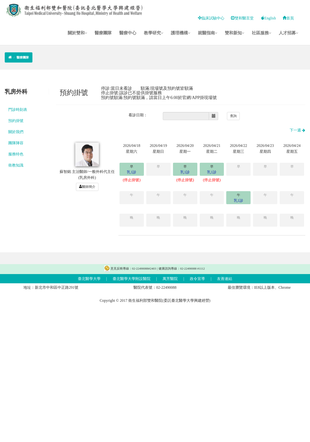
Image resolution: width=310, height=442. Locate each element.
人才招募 (288, 33)
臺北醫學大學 (89, 279)
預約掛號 (15, 121)
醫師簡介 (87, 187)
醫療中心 (127, 33)
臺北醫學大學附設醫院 (132, 279)
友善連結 (224, 279)
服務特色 (15, 154)
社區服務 (261, 33)
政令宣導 (197, 279)
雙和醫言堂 (242, 18)
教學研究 (153, 33)
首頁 (288, 18)
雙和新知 (234, 33)
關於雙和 (77, 33)
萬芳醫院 (170, 279)
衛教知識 (15, 165)
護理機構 (180, 33)
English (268, 18)
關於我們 (15, 132)
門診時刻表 (17, 110)
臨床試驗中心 (211, 18)
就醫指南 (207, 33)
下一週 (297, 130)
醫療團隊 (103, 33)
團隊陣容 (15, 143)
